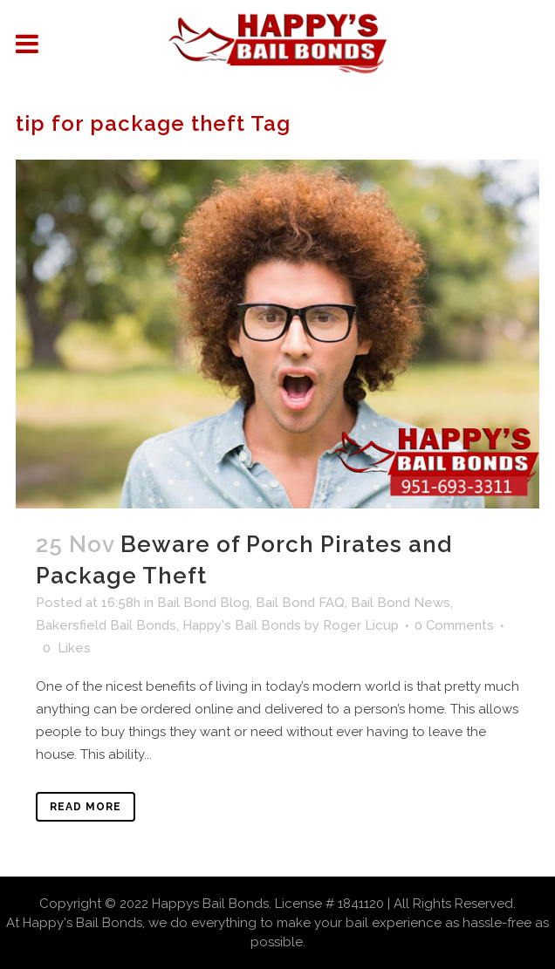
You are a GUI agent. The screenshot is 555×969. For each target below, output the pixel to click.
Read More (85, 807)
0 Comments (454, 625)
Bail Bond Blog (203, 603)
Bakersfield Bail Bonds (106, 625)
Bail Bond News (400, 603)
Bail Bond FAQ (300, 603)
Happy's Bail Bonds (241, 625)
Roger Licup (361, 625)
